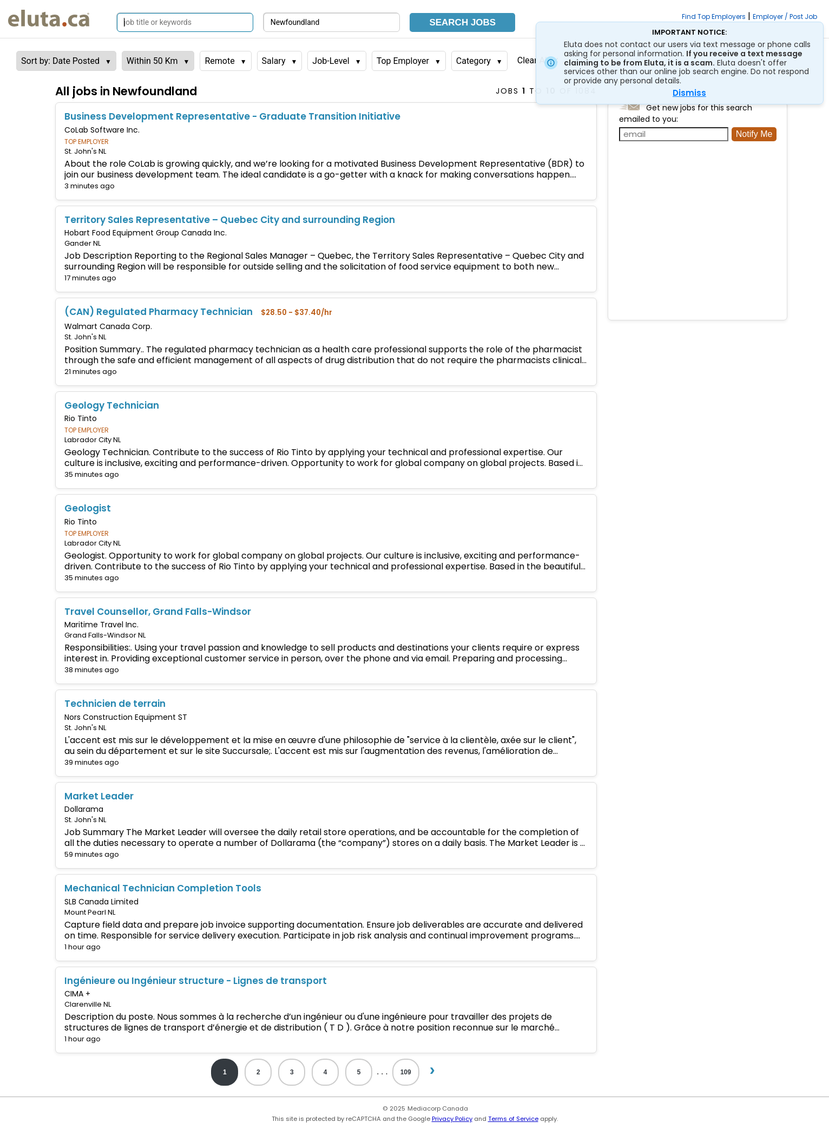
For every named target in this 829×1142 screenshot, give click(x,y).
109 (405, 1072)
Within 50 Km (152, 61)
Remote (219, 61)
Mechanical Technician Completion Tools (162, 888)
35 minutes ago (91, 474)
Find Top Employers (714, 16)
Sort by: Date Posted (60, 61)
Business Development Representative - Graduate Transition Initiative (232, 116)
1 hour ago (82, 947)
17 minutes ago (90, 278)
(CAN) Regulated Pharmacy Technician (158, 311)
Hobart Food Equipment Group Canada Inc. (145, 232)
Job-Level (330, 61)
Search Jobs (462, 22)
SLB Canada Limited (101, 901)
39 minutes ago (91, 762)
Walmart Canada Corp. (108, 326)
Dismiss (689, 93)
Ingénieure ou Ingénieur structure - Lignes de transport (195, 980)
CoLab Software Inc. (102, 129)
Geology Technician (111, 405)
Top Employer (403, 61)
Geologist (87, 508)
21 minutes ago (90, 371)
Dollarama (83, 809)
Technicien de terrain (115, 703)
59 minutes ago (91, 854)
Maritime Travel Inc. (101, 624)
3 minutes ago (89, 186)
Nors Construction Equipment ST (125, 717)
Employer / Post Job (785, 16)
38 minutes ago (91, 670)
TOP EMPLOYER (86, 141)
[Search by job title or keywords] (185, 22)
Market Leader (99, 796)
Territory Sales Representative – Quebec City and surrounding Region (229, 219)
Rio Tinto (80, 418)
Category (473, 61)
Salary (274, 61)
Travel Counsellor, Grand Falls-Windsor (157, 611)
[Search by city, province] (332, 22)
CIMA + (77, 993)
